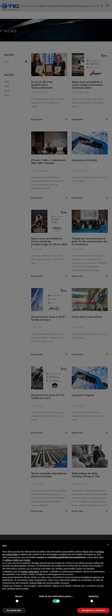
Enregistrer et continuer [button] (93, 610)
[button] (108, 544)
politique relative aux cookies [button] (18, 560)
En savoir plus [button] (14, 610)
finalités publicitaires (30, 571)
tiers (37, 563)
